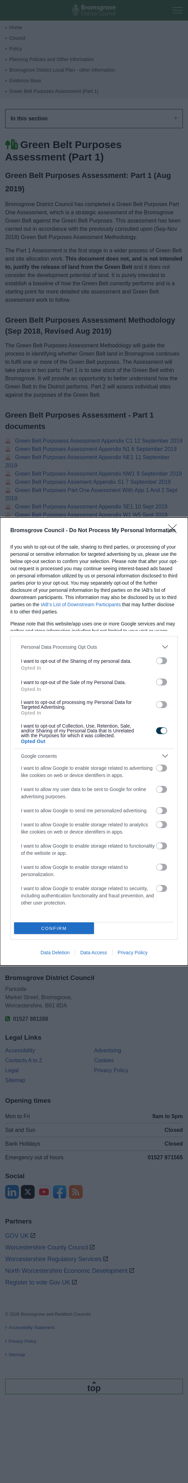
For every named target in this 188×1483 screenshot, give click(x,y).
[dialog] (94, 741)
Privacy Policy (133, 952)
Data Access (93, 952)
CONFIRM (54, 928)
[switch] (161, 660)
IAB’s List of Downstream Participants (81, 604)
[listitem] (94, 646)
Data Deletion (55, 952)
